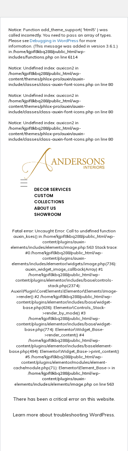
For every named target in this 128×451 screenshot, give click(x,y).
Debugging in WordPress (54, 40)
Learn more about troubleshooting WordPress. (64, 415)
